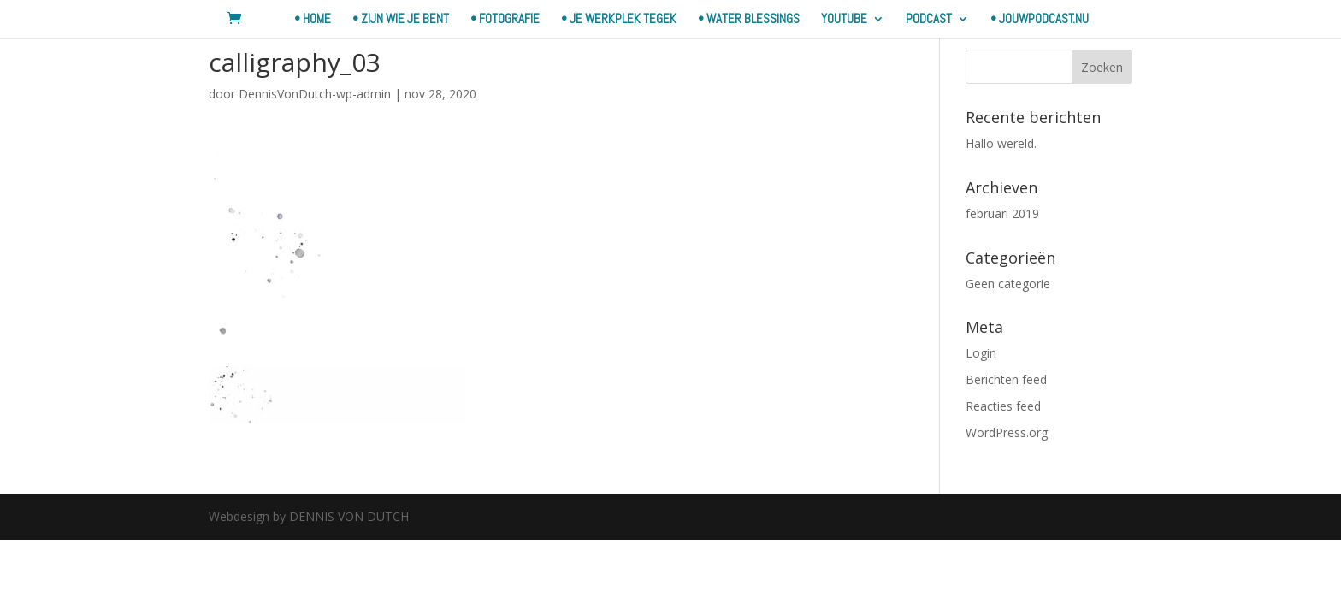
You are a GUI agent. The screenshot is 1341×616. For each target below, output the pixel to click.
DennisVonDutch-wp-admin (315, 94)
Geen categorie (1008, 283)
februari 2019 (1002, 213)
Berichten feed (1006, 379)
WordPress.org (1007, 432)
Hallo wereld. (1001, 143)
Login (981, 353)
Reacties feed (1003, 406)
